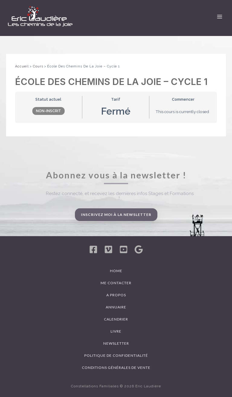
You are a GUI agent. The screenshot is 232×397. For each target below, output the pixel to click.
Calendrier (116, 319)
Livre (116, 331)
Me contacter (116, 283)
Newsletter (116, 343)
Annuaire (116, 307)
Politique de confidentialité (116, 355)
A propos (116, 295)
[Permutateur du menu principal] (219, 16)
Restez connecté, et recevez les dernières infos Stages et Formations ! (120, 196)
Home (116, 270)
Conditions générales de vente (116, 367)
